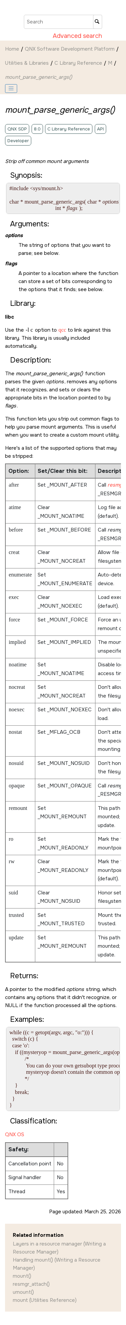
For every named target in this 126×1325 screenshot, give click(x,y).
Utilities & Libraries (27, 63)
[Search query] (63, 22)
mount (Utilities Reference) (45, 1300)
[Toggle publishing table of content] (11, 88)
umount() (23, 1292)
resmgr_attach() (31, 1284)
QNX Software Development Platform (70, 49)
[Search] (97, 22)
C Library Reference (78, 63)
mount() (22, 1276)
